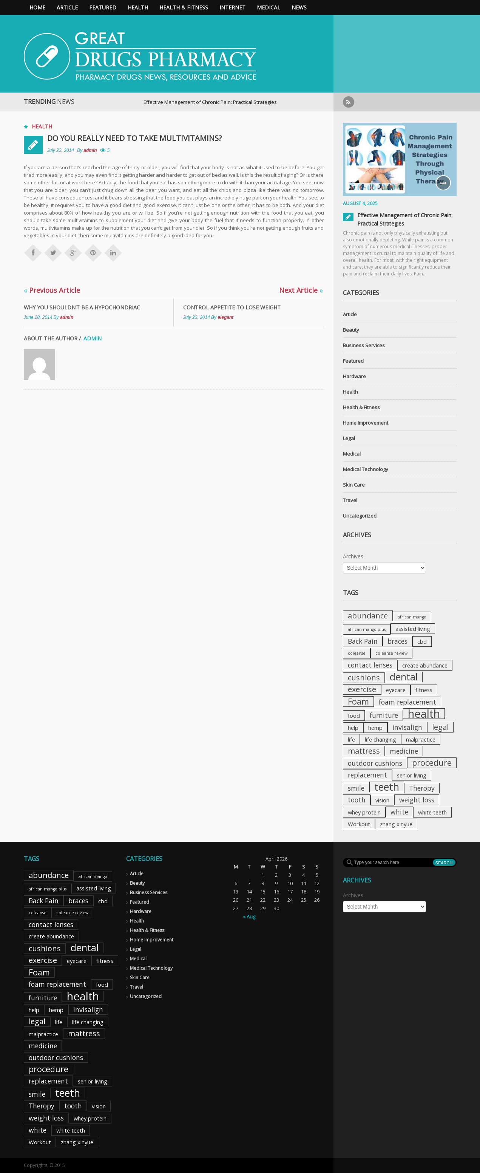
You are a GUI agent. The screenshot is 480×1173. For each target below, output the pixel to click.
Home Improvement (365, 422)
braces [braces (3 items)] (397, 641)
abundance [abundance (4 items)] (368, 615)
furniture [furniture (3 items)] (384, 715)
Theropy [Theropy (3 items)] (422, 788)
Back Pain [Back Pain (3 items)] (363, 641)
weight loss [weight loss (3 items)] (416, 799)
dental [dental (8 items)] (404, 677)
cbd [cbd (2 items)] (422, 641)
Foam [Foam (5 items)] (358, 701)
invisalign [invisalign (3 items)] (407, 727)
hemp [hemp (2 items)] (375, 727)
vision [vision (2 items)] (382, 800)
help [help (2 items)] (353, 727)
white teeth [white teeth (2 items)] (432, 812)
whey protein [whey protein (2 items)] (364, 812)
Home (37, 7)
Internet (232, 7)
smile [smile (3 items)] (356, 788)
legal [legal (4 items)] (440, 727)
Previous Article (52, 290)
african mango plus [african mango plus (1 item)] (367, 629)
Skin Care (354, 484)
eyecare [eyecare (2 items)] (396, 690)
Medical (268, 7)
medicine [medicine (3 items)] (404, 751)
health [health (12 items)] (424, 713)
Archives (353, 556)
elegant (225, 317)
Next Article (301, 290)
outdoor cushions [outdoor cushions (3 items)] (375, 763)
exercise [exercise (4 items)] (362, 689)
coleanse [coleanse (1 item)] (357, 653)
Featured (102, 7)
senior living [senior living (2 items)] (411, 775)
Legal (349, 438)
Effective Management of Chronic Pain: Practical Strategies (243, 102)
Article (67, 7)
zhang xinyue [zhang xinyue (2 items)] (396, 824)
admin (90, 150)
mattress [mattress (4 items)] (364, 751)
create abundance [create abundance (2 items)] (425, 665)
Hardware (354, 376)
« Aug (249, 916)
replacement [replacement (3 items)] (367, 774)
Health (138, 7)
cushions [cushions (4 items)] (364, 677)
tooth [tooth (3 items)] (357, 799)
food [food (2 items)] (354, 715)
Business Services (364, 345)
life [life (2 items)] (351, 739)
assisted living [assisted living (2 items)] (412, 628)
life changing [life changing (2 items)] (380, 739)
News (299, 7)
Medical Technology (365, 469)
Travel (350, 500)
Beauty (351, 329)
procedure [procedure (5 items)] (432, 762)
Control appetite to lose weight (232, 307)
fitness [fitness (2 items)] (423, 690)
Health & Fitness (183, 7)
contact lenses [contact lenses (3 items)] (370, 664)
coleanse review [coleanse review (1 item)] (391, 653)
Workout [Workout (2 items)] (359, 824)
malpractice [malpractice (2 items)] (420, 739)
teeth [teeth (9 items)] (386, 787)
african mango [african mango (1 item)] (412, 617)
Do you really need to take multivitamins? (134, 138)
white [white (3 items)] (399, 811)
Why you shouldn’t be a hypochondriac (82, 307)
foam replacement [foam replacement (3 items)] (407, 701)
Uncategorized (360, 515)
